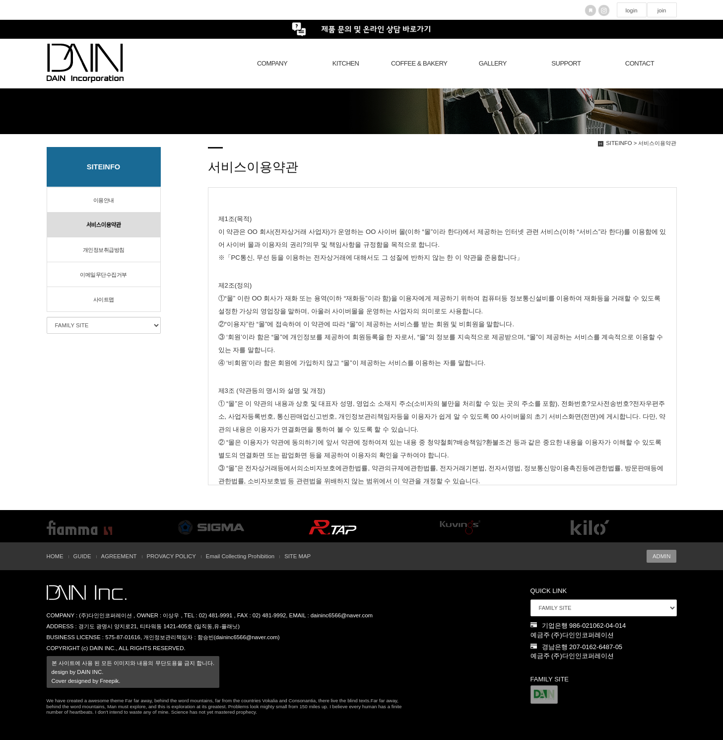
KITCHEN (345, 63)
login (631, 10)
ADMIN (662, 556)
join (661, 10)
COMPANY (272, 63)
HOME (55, 556)
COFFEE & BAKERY (419, 63)
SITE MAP (297, 556)
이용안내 (103, 200)
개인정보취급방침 (104, 250)
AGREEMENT (119, 556)
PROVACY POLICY (171, 556)
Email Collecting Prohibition (240, 556)
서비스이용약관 (103, 225)
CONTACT (639, 63)
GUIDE (82, 556)
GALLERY (493, 63)
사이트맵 (103, 299)
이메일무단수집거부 (103, 275)
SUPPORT (566, 63)
